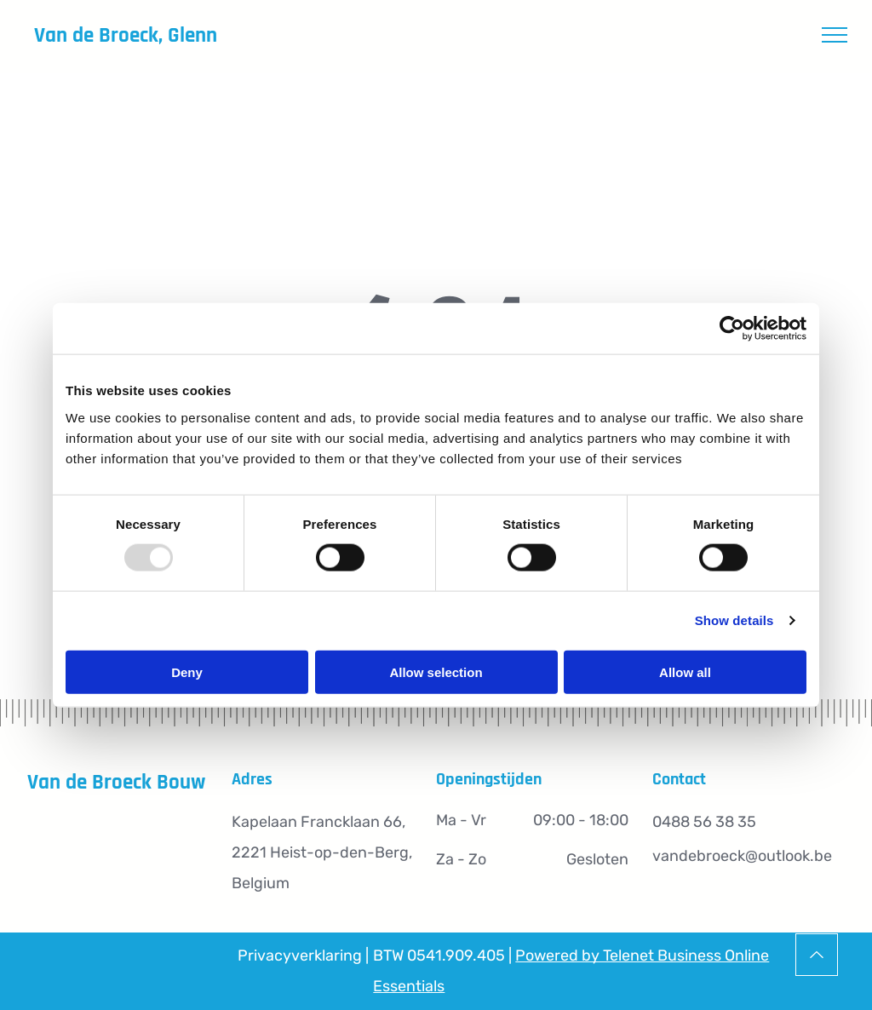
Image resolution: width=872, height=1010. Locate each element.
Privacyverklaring (300, 955)
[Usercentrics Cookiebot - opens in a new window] (731, 328)
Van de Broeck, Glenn (125, 35)
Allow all (685, 671)
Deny (187, 671)
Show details (734, 620)
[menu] (834, 35)
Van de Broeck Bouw (116, 782)
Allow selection (435, 671)
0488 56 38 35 (704, 821)
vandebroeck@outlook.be (742, 855)
